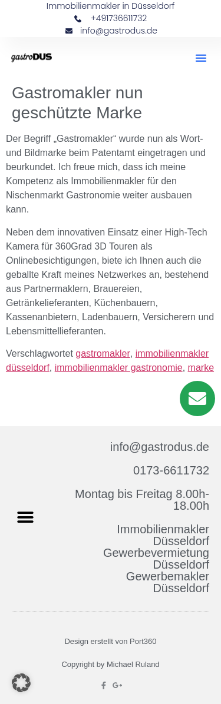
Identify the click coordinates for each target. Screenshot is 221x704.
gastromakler (102, 353)
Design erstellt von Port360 (110, 641)
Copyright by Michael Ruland (110, 664)
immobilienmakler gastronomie (119, 368)
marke (201, 368)
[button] (201, 58)
